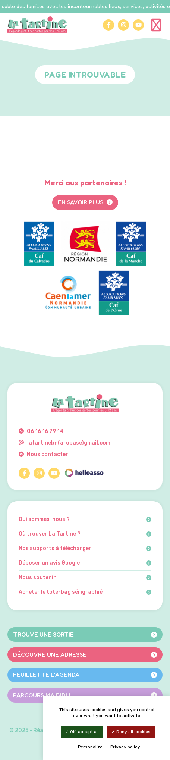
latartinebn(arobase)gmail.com (64, 443)
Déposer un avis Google (85, 563)
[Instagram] (123, 25)
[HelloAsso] (83, 473)
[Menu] (157, 24)
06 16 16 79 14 (41, 431)
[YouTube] (138, 25)
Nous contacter (43, 454)
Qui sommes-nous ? (85, 519)
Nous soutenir (85, 577)
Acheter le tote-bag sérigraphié (85, 592)
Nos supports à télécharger (85, 548)
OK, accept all (82, 731)
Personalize (90, 747)
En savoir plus (85, 202)
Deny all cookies (131, 731)
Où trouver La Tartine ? (85, 534)
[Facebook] (108, 25)
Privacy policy (125, 747)
